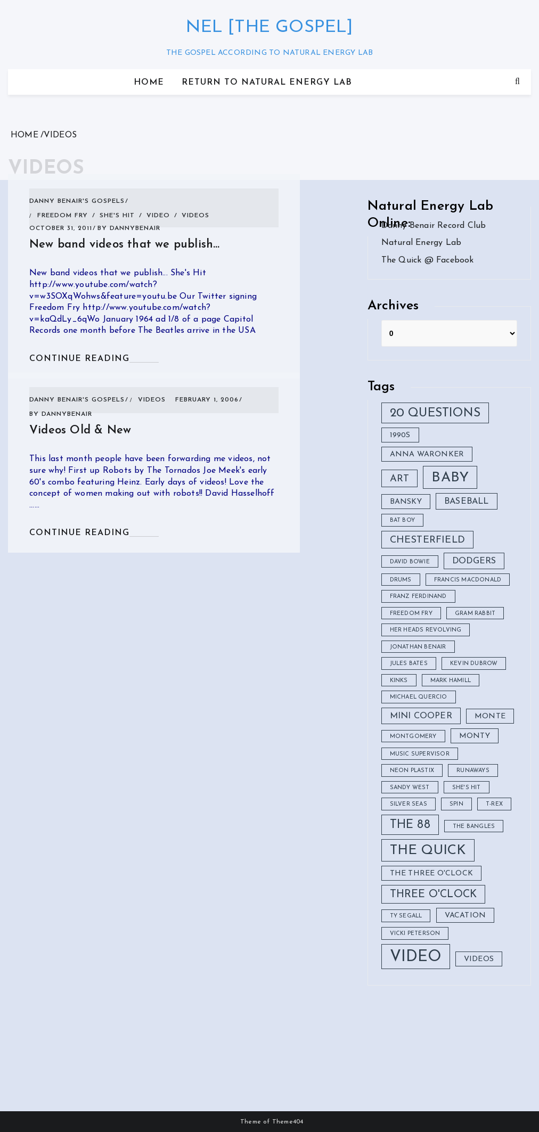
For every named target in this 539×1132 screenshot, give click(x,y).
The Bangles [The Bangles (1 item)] (474, 827)
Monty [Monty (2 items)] (474, 736)
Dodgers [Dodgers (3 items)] (474, 561)
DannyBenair (135, 228)
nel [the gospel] (269, 27)
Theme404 (288, 1122)
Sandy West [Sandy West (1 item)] (410, 788)
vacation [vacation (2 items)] (465, 916)
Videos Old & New (80, 430)
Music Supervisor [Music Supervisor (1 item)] (420, 754)
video (158, 215)
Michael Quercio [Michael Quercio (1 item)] (418, 697)
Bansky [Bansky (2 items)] (406, 502)
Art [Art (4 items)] (400, 479)
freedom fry (62, 215)
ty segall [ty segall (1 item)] (406, 916)
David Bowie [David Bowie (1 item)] (410, 562)
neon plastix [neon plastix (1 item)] (412, 771)
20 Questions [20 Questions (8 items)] (435, 413)
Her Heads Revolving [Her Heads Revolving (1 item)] (426, 630)
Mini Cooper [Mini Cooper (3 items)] (421, 716)
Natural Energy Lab (421, 243)
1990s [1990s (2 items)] (400, 435)
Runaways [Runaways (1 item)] (472, 771)
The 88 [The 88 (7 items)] (410, 825)
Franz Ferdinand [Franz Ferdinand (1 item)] (418, 597)
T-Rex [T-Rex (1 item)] (494, 804)
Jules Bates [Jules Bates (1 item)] (409, 664)
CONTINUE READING (79, 359)
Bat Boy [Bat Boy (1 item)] (402, 520)
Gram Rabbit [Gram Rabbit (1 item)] (475, 614)
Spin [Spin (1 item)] (456, 804)
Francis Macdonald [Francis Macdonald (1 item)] (467, 580)
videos (195, 215)
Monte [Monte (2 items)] (490, 716)
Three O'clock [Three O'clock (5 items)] (433, 894)
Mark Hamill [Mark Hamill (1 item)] (450, 681)
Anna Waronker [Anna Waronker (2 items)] (427, 454)
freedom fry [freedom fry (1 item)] (411, 614)
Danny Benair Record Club (433, 226)
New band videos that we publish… (124, 245)
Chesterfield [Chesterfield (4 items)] (427, 540)
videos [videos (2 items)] (479, 959)
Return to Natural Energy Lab (267, 82)
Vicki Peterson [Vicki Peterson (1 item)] (415, 934)
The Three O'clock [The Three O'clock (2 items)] (431, 873)
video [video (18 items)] (416, 957)
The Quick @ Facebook (427, 260)
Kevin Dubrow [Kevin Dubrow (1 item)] (473, 664)
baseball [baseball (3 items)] (466, 501)
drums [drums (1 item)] (401, 580)
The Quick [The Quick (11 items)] (428, 850)
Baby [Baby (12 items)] (450, 478)
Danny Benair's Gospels (77, 201)
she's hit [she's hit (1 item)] (466, 788)
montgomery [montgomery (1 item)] (413, 737)
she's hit (117, 215)
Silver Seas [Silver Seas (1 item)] (408, 804)
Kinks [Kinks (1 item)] (399, 681)
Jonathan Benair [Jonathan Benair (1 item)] (418, 647)
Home (149, 82)
